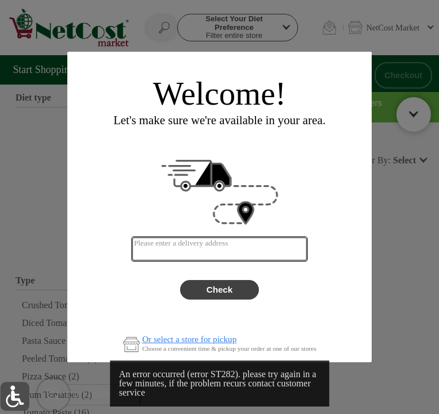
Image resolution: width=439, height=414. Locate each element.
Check (219, 289)
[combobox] (219, 249)
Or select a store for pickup (189, 339)
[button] (14, 396)
